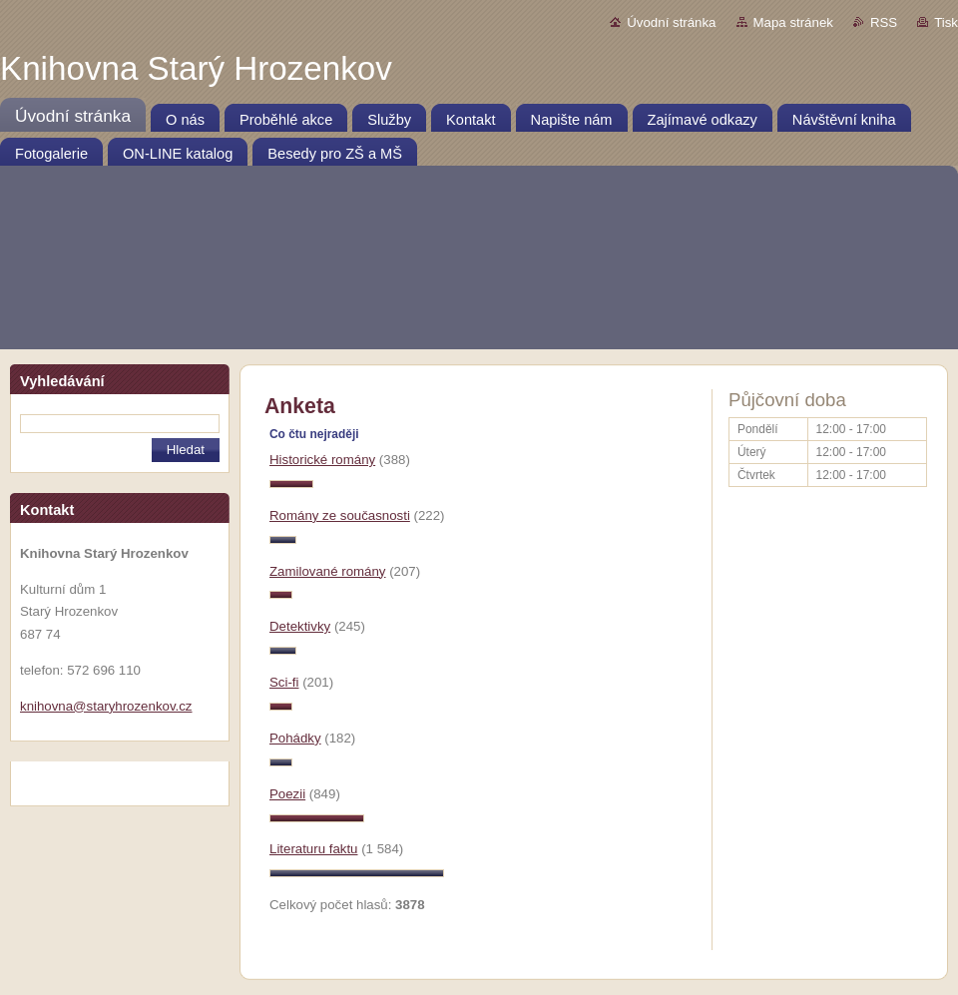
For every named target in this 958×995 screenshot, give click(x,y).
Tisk (946, 22)
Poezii (287, 793)
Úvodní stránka (671, 22)
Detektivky (299, 626)
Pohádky (295, 738)
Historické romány (322, 459)
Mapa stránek (793, 22)
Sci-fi (283, 682)
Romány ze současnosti (339, 515)
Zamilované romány (327, 571)
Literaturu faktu (313, 848)
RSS (883, 22)
